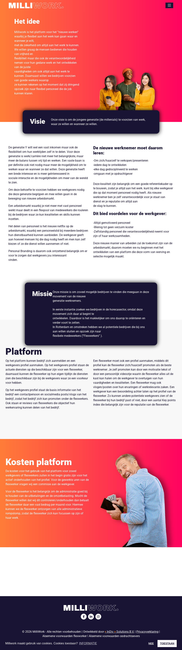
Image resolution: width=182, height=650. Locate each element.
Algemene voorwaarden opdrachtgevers (114, 636)
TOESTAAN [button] (167, 643)
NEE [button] (151, 643)
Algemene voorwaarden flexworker (64, 636)
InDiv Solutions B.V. (119, 631)
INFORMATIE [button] (88, 643)
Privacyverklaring (147, 631)
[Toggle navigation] (169, 5)
